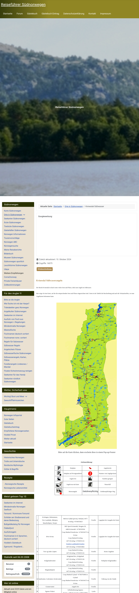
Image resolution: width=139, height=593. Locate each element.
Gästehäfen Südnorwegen (15, 230)
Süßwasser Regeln (12, 345)
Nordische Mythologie (13, 465)
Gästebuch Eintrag (50, 13)
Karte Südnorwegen (12, 211)
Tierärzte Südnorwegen (14, 226)
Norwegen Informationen (15, 234)
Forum (20, 13)
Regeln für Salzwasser (13, 341)
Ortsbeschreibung (45, 269)
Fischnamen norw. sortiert (15, 338)
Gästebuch (32, 13)
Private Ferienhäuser (13, 281)
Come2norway (10, 277)
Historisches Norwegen (14, 457)
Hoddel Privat (10, 435)
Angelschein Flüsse (12, 349)
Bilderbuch (8, 254)
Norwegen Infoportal (13, 415)
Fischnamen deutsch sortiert (16, 334)
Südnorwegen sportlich (14, 261)
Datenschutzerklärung (73, 13)
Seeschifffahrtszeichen (14, 400)
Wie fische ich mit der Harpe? (16, 303)
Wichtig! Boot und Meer (14, 396)
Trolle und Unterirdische (14, 461)
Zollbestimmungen (12, 285)
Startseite (7, 13)
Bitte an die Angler (12, 300)
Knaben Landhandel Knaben (75, 544)
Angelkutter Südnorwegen (15, 311)
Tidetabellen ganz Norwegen (16, 307)
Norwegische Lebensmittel (15, 488)
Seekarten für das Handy (14, 375)
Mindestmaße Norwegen (14, 326)
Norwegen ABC (10, 242)
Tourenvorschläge (11, 238)
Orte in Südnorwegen (13, 215)
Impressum (105, 13)
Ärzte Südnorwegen (12, 222)
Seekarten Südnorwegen (14, 218)
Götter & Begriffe (11, 469)
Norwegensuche (11, 246)
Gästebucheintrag (11, 427)
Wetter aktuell (10, 439)
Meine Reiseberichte (13, 250)
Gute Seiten (9, 419)
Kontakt (92, 13)
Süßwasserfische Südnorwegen (17, 353)
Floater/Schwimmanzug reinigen (18, 371)
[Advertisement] (86, 237)
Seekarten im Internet (13, 315)
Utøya (6, 269)
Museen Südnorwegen (13, 257)
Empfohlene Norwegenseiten (16, 431)
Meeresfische (10, 330)
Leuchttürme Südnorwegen (15, 265)
